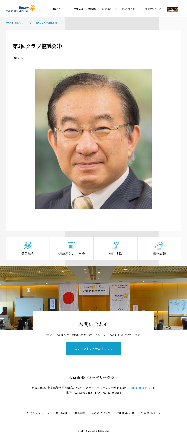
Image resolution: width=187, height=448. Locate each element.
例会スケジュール (71, 253)
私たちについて (101, 413)
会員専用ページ (151, 413)
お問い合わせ (125, 413)
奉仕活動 (115, 253)
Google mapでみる (141, 387)
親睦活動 (159, 253)
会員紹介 (28, 253)
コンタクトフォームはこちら (93, 348)
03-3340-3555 (83, 392)
